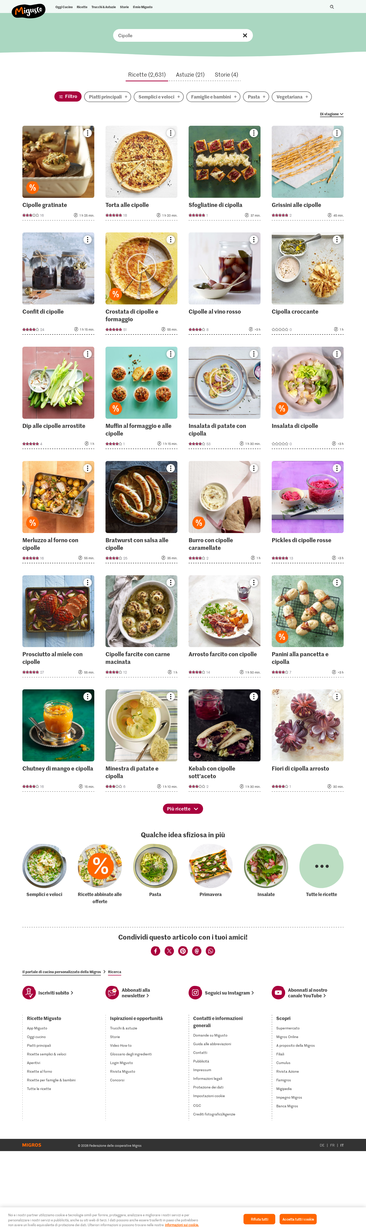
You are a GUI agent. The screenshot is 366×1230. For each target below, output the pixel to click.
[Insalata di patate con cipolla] (225, 399)
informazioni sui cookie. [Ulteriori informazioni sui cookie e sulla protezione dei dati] (182, 1224)
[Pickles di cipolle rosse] (308, 513)
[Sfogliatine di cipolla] (225, 174)
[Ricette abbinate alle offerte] (100, 874)
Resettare (245, 35)
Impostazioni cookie (209, 1095)
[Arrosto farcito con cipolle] (225, 628)
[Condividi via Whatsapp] (210, 951)
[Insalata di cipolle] (308, 399)
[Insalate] (266, 874)
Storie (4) (226, 74)
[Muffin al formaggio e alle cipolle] (141, 399)
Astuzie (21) (190, 74)
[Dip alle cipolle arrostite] (58, 399)
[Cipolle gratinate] (58, 174)
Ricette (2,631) (147, 74)
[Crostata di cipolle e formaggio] (141, 285)
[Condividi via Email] (197, 951)
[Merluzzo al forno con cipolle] (58, 513)
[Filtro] (68, 96)
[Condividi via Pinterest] (183, 951)
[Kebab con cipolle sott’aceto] (225, 742)
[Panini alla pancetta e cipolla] (308, 628)
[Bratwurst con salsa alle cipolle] (141, 513)
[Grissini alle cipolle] (308, 174)
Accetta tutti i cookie (298, 1219)
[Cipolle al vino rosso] (225, 285)
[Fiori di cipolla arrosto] (308, 742)
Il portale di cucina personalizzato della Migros (61, 971)
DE (322, 1144)
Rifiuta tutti (259, 1219)
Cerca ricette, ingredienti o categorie (183, 35)
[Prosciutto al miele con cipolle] (58, 628)
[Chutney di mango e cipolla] (58, 742)
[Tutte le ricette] (321, 874)
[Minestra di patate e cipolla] (141, 742)
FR (332, 1144)
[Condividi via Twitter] (169, 951)
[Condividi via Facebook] (155, 951)
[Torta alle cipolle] (141, 174)
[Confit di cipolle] (58, 285)
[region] (183, 1218)
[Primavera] (211, 874)
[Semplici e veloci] (44, 874)
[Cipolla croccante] (308, 285)
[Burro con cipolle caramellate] (225, 513)
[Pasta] (155, 874)
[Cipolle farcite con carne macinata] (141, 628)
